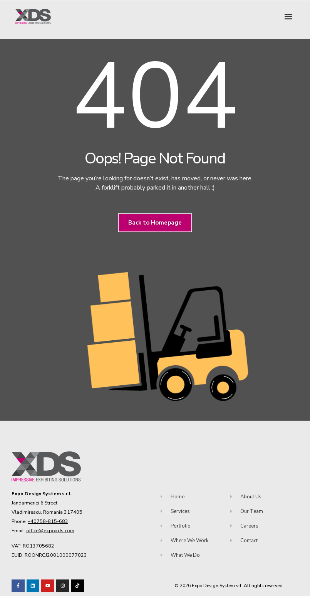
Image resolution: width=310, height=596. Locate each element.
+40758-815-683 (48, 521)
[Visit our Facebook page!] (18, 586)
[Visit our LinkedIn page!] (33, 586)
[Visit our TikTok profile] (62, 586)
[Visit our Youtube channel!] (47, 586)
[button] (288, 16)
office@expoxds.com (50, 530)
